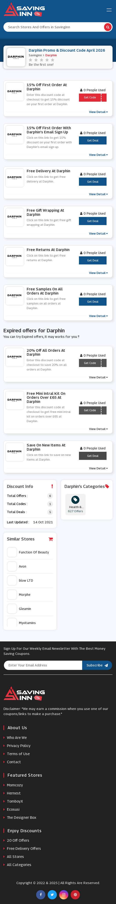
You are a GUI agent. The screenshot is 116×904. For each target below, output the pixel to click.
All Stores (13, 856)
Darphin (51, 55)
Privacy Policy (17, 746)
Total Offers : (17, 496)
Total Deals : (16, 512)
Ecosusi (11, 809)
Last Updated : (18, 522)
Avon (16, 566)
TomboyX (13, 801)
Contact (12, 762)
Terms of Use (16, 754)
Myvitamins (21, 623)
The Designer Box (19, 817)
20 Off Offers (16, 840)
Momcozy (13, 785)
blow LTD (20, 580)
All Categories (17, 865)
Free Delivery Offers (22, 848)
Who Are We (15, 737)
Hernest (12, 793)
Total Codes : (17, 504)
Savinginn (35, 55)
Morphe (18, 594)
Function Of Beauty (28, 552)
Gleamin (19, 608)
